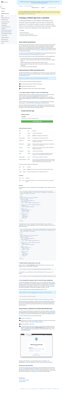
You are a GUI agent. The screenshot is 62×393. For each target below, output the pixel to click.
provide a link (38, 94)
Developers (3, 8)
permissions (38, 159)
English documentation (43, 2)
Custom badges (4, 35)
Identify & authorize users (6, 26)
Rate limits (3, 28)
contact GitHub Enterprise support (29, 13)
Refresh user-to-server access (7, 30)
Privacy (30, 388)
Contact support (22, 381)
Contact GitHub (41, 388)
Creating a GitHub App (5, 21)
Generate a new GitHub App (26, 318)
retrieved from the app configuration (46, 362)
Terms (27, 388)
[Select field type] (35, 7)
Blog (55, 388)
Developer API (49, 388)
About (58, 388)
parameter (39, 102)
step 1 (51, 328)
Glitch (37, 367)
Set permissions (4, 23)
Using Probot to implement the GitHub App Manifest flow (29, 54)
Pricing (45, 388)
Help (38, 388)
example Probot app (28, 367)
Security (33, 388)
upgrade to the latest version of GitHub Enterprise (48, 12)
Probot (20, 311)
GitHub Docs (5, 2)
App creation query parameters (7, 33)
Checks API (22, 368)
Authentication (4, 25)
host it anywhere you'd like (37, 326)
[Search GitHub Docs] (53, 8)
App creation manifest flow (6, 31)
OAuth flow (48, 72)
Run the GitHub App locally (26, 326)
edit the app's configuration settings (41, 49)
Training (53, 388)
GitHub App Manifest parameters (33, 101)
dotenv (52, 286)
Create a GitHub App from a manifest (46, 299)
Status (36, 388)
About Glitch (34, 371)
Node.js (32, 311)
